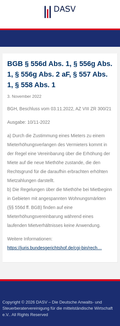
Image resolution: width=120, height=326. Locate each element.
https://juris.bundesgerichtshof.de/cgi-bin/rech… (54, 247)
